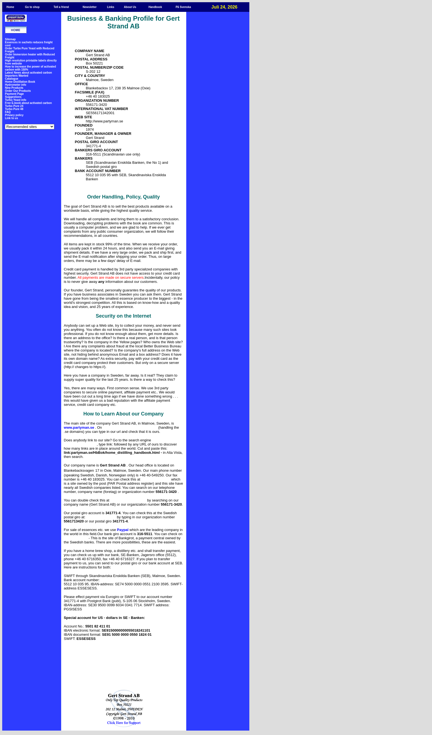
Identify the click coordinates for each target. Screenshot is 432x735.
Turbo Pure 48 (14, 109)
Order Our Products (18, 90)
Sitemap (10, 39)
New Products (14, 87)
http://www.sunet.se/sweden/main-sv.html (130, 427)
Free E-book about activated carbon (28, 102)
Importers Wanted (16, 75)
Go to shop (32, 7)
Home (10, 7)
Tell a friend (61, 7)
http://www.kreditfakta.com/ (128, 500)
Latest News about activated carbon (28, 72)
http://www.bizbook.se (155, 479)
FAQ (8, 112)
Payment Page (14, 93)
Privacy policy (14, 115)
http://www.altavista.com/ (80, 444)
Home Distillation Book (20, 81)
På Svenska (183, 7)
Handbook (155, 7)
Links (110, 7)
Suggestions (13, 96)
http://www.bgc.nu (76, 538)
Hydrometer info (15, 84)
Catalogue (11, 78)
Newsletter (90, 7)
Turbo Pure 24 (14, 106)
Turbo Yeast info (15, 99)
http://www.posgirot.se (101, 517)
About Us (130, 7)
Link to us (11, 118)
